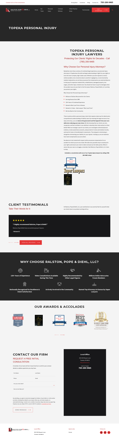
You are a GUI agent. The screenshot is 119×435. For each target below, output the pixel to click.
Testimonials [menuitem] (85, 10)
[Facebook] (105, 425)
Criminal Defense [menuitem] (60, 10)
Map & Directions (85, 380)
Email (36, 374)
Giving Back (74, 2)
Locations (82, 2)
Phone (15, 374)
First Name (16, 369)
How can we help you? (19, 385)
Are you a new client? (19, 380)
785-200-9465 (107, 2)
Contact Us (95, 2)
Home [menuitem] (36, 10)
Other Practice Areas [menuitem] (73, 10)
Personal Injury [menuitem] (50, 10)
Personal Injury (73, 432)
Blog (88, 2)
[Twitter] (109, 425)
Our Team (71, 428)
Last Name (37, 369)
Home (70, 425)
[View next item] (16, 242)
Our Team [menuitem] (42, 10)
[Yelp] (101, 425)
